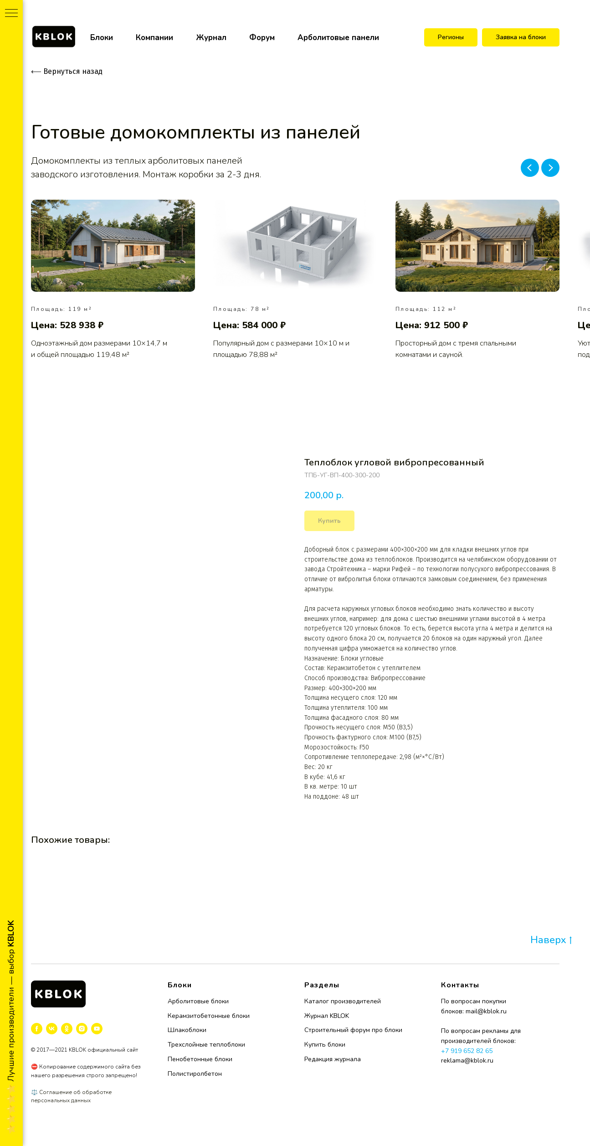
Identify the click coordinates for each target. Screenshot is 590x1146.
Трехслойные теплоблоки (206, 1044)
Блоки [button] (101, 37)
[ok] (66, 1028)
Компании (154, 37)
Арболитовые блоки (198, 1001)
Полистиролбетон (195, 1073)
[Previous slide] (530, 168)
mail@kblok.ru (486, 1011)
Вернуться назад (67, 71)
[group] (113, 280)
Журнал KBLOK (326, 1016)
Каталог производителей (342, 1001)
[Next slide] (550, 168)
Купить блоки (324, 1044)
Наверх (551, 940)
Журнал (211, 37)
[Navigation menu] (11, 13)
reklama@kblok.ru (467, 1060)
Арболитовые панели (338, 37)
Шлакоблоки (187, 1030)
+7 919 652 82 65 (467, 1051)
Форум (262, 37)
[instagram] (81, 1028)
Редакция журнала (332, 1059)
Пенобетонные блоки (200, 1059)
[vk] (51, 1028)
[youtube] (97, 1028)
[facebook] (36, 1028)
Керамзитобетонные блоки (209, 1016)
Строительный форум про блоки (353, 1030)
